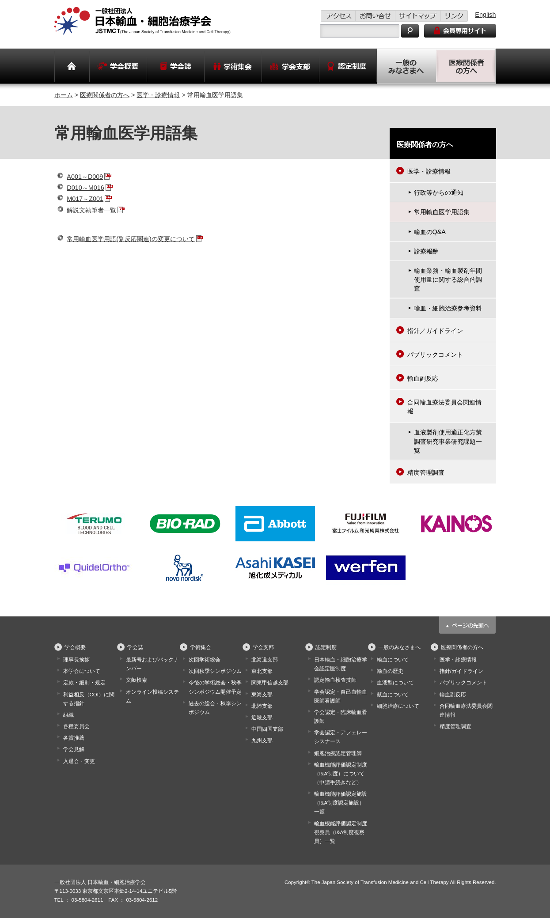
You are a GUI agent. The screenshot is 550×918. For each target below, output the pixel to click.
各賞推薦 (73, 737)
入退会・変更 (79, 761)
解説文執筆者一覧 (91, 210)
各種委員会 (76, 726)
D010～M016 (85, 187)
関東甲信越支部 (269, 682)
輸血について (393, 659)
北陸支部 (262, 706)
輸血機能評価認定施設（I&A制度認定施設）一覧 (340, 802)
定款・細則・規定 (84, 682)
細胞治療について (398, 706)
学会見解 (73, 749)
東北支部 (262, 671)
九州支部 (262, 740)
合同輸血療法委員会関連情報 (444, 407)
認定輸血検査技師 (335, 680)
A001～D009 (85, 176)
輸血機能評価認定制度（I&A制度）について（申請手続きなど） (340, 773)
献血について (393, 694)
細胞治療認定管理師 (338, 753)
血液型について (395, 682)
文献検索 (136, 680)
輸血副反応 (422, 378)
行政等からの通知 (438, 192)
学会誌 (135, 647)
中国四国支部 (267, 729)
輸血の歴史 (390, 671)
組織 (68, 715)
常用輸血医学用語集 (442, 211)
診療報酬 (426, 251)
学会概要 (75, 647)
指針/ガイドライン (461, 671)
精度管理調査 (425, 472)
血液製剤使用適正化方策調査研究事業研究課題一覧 (448, 441)
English (485, 14)
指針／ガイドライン (435, 330)
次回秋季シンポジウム (215, 671)
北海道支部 (264, 659)
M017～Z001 (85, 198)
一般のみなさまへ (399, 647)
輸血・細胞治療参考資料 (448, 308)
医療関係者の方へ (104, 94)
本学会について (81, 671)
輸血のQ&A (430, 231)
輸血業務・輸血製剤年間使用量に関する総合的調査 (448, 279)
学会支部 (263, 647)
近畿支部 (262, 717)
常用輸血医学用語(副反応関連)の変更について (131, 238)
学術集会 (200, 647)
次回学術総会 (204, 659)
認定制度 (326, 647)
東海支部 (262, 694)
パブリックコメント (435, 354)
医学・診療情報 (158, 94)
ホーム (63, 94)
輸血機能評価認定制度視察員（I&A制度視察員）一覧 (340, 832)
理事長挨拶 (76, 659)
